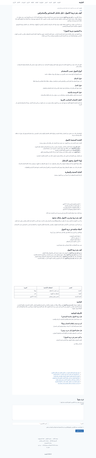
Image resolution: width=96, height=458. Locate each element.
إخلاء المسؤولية (52, 440)
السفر (46, 2)
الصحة (50, 2)
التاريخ (28, 2)
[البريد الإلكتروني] (29, 424)
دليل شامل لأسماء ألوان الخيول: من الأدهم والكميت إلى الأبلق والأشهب (64, 372)
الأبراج (14, 2)
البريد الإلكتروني (43, 424)
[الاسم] (66, 424)
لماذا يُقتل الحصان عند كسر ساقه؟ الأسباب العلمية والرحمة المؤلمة (65, 378)
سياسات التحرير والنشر (52, 442)
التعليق (82, 404)
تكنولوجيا (41, 2)
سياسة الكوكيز (44, 437)
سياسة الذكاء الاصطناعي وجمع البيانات (48, 444)
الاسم (81, 424)
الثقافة (36, 2)
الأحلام (18, 2)
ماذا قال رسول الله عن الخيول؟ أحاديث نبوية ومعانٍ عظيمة (66, 379)
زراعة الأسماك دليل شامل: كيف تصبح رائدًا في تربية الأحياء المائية (65, 374)
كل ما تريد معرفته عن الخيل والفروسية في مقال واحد (67, 383)
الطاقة (32, 2)
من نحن (50, 447)
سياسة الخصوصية (42, 442)
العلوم (54, 2)
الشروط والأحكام (44, 440)
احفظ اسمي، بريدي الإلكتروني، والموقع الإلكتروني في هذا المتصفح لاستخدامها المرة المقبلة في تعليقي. (61, 427)
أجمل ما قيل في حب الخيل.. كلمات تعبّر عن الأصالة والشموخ (66, 381)
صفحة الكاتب (52, 437)
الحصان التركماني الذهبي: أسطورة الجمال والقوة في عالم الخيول (65, 376)
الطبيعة (58, 2)
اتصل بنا (45, 447)
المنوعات (23, 2)
